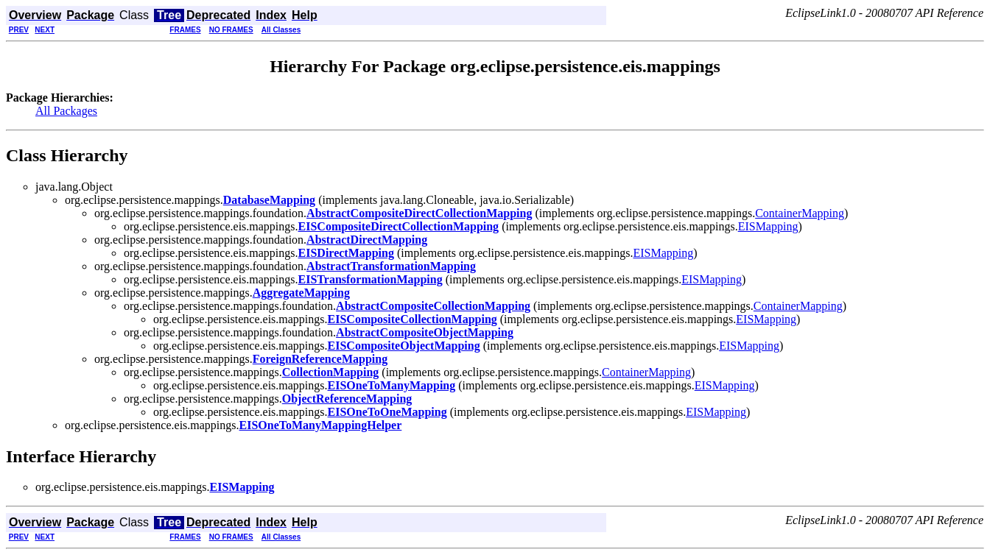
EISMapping (768, 226)
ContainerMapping (799, 213)
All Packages (66, 111)
